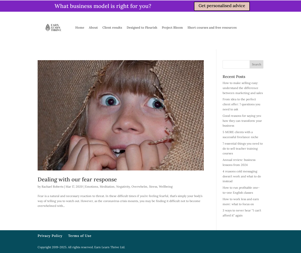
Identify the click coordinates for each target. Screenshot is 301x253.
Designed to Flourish (142, 27)
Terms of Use (80, 236)
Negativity (123, 186)
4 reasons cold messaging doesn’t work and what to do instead (242, 176)
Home (79, 27)
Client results (112, 27)
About (93, 27)
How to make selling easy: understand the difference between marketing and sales (243, 88)
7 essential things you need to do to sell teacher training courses (243, 148)
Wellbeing (166, 186)
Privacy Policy (50, 236)
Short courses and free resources (212, 27)
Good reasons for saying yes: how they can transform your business (242, 121)
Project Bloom (172, 27)
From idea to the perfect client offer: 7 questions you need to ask (241, 104)
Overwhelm (139, 186)
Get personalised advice (222, 5)
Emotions (91, 186)
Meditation (107, 186)
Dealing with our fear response (77, 179)
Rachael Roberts (52, 186)
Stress (153, 186)
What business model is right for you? (103, 6)
